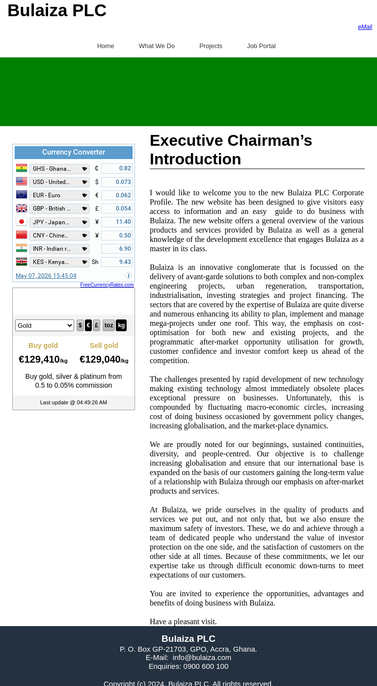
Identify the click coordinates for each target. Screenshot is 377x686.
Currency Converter (73, 152)
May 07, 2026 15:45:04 (46, 275)
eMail (365, 27)
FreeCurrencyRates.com (107, 285)
